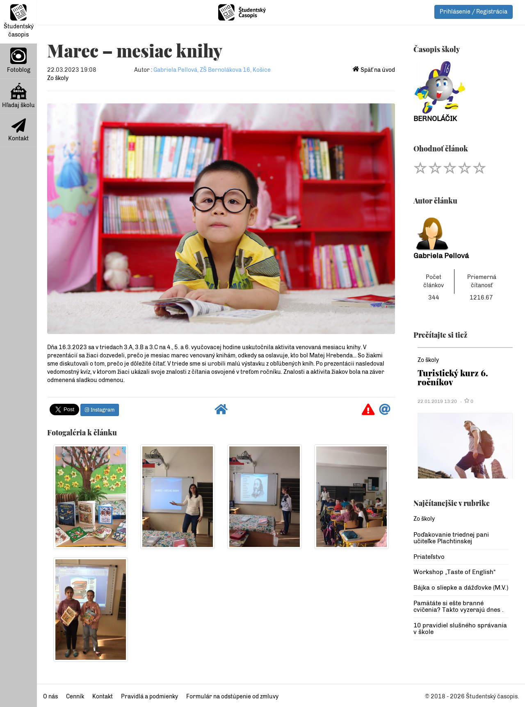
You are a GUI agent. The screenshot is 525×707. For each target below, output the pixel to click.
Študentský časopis (19, 21)
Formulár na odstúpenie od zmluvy (232, 696)
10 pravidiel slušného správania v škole (460, 629)
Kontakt (18, 130)
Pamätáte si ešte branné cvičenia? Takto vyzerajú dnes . (458, 606)
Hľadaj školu (18, 96)
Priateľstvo (429, 557)
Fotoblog (18, 60)
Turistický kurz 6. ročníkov (453, 377)
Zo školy (57, 78)
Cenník (75, 696)
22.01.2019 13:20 (437, 401)
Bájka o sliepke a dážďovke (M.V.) (460, 587)
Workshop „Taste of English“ (454, 572)
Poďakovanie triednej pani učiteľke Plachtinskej (451, 538)
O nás (50, 696)
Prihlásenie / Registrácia (473, 11)
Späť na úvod (374, 69)
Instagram (99, 410)
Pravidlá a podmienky (149, 696)
